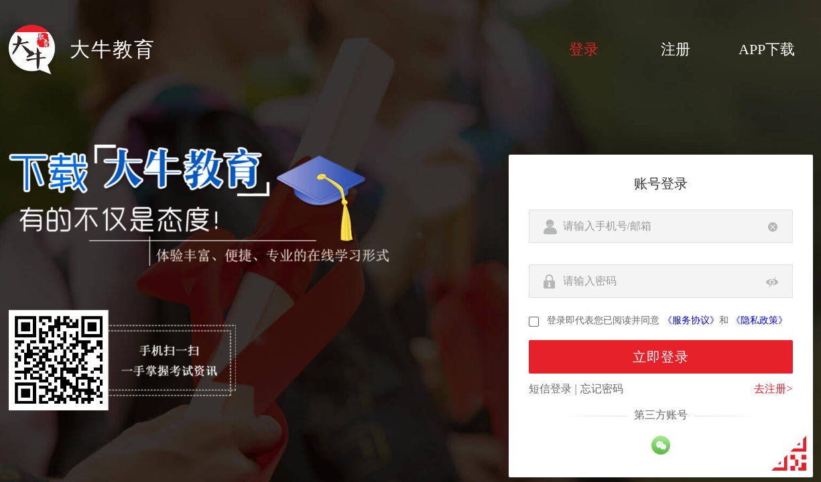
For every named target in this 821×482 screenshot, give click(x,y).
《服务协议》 (691, 320)
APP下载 (767, 49)
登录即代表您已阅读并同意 (603, 320)
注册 (675, 49)
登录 (583, 49)
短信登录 (550, 388)
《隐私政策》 (759, 320)
